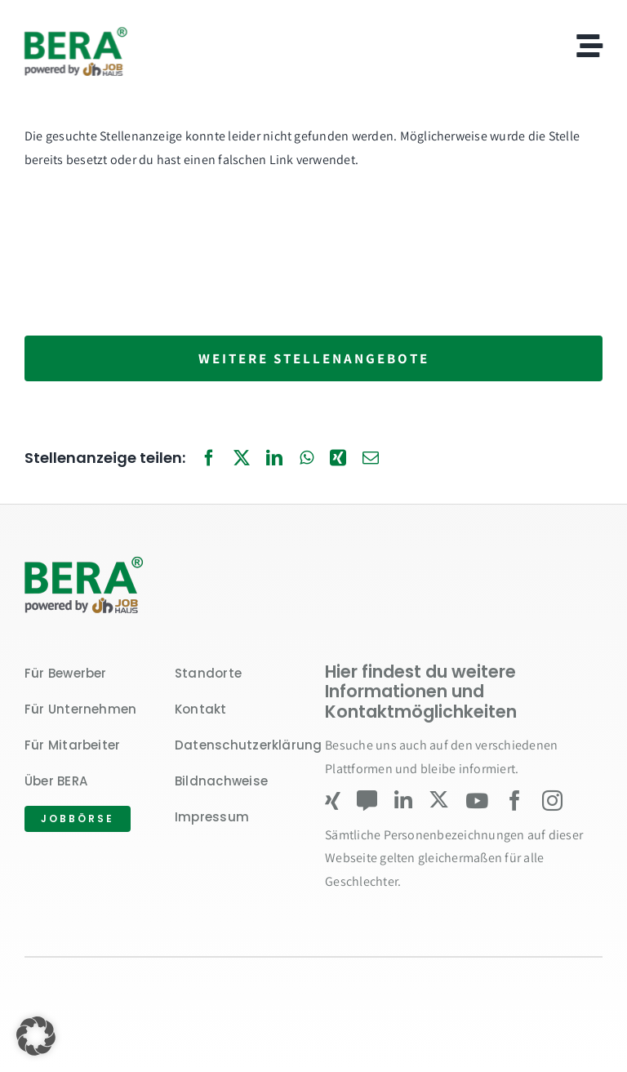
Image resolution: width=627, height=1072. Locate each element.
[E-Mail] (370, 459)
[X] (241, 459)
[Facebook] (209, 459)
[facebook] (515, 800)
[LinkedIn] (274, 459)
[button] (36, 1036)
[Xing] (338, 459)
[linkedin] (403, 800)
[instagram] (552, 800)
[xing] (332, 800)
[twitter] (439, 800)
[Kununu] (367, 800)
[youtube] (476, 800)
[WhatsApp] (306, 459)
